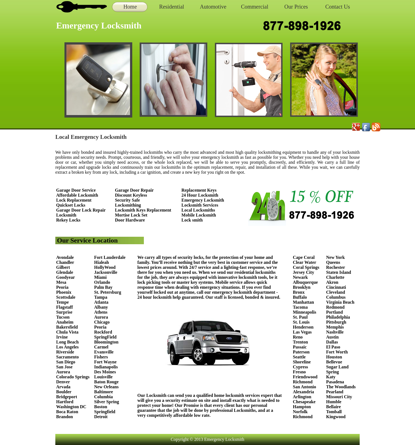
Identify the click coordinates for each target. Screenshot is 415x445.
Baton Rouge (106, 381)
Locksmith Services (199, 205)
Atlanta (101, 302)
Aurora (63, 371)
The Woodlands (341, 386)
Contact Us (337, 7)
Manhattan (303, 302)
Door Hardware (130, 220)
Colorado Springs (72, 376)
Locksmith (66, 215)
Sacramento (67, 357)
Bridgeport (66, 396)
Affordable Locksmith (77, 195)
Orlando (102, 282)
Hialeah (101, 262)
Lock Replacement (74, 200)
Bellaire (333, 406)
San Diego (65, 362)
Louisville (103, 376)
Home (130, 7)
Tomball (334, 411)
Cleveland (335, 292)
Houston (334, 357)
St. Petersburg (107, 292)
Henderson (303, 327)
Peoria (62, 287)
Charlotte (335, 277)
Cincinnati (336, 287)
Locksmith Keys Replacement (143, 210)
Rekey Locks (68, 220)
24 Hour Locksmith (199, 195)
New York (336, 257)
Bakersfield (67, 327)
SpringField (105, 337)
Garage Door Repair (134, 190)
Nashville (335, 332)
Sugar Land (337, 367)
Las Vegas (302, 332)
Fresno (299, 371)
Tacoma (300, 307)
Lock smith (192, 220)
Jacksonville (105, 272)
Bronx (299, 292)
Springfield (104, 411)
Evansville (103, 352)
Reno (298, 337)
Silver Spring (107, 401)
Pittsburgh (336, 322)
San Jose (64, 367)
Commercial (254, 7)
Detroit (101, 416)
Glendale (64, 272)
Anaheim (64, 322)
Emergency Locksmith (202, 200)
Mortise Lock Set (131, 215)
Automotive (213, 7)
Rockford (103, 332)
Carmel (101, 347)
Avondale (65, 257)
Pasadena (335, 381)
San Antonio (304, 386)
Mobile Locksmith (198, 215)
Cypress (300, 367)
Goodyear (66, 277)
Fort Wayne (105, 362)
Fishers (101, 357)
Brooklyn (302, 287)
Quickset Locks (70, 205)
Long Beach (67, 342)
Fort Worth (337, 352)
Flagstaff (64, 307)
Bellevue (334, 362)
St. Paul (301, 317)
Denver (63, 381)
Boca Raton (67, 411)
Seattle (299, 357)
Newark (300, 277)
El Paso (333, 347)
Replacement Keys (199, 190)
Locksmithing (128, 205)
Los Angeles (67, 347)
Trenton (300, 342)
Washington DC (71, 406)
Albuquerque (305, 282)
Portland (334, 312)
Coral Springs (306, 267)
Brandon (64, 416)
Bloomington (106, 342)
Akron (332, 282)
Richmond (303, 381)
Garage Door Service (76, 190)
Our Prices (296, 7)
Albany (101, 307)
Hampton (302, 406)
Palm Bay (103, 287)
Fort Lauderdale (109, 257)
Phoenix (63, 292)
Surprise (64, 312)
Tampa (100, 297)
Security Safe (127, 200)
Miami (100, 277)
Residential (171, 7)
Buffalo (300, 297)
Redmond (335, 307)
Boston (100, 406)
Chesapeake (304, 401)
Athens (100, 312)
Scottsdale (65, 297)
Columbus (336, 297)
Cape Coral (304, 257)
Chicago (102, 322)
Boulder (63, 391)
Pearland (334, 391)
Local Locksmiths (198, 210)
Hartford (64, 401)
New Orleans (106, 386)
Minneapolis (304, 312)
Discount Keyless (131, 195)
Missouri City (339, 396)
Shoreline (302, 362)
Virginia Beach (340, 302)
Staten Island (338, 272)
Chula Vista (67, 332)
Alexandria (303, 391)
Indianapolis (106, 367)
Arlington (302, 396)
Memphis (335, 327)
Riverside (65, 352)
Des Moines (105, 371)
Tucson (62, 317)
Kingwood (336, 416)
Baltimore (103, 391)
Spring (332, 371)
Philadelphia (338, 317)
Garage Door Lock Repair (81, 210)
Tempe (62, 302)
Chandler (65, 262)
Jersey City (303, 272)
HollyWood (104, 267)
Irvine (62, 337)
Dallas (332, 342)
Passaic (300, 347)
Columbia (103, 396)
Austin (332, 337)
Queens (333, 262)
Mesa (61, 282)
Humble (333, 401)
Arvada (63, 386)
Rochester (335, 267)
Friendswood (305, 376)
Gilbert (63, 267)
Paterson (301, 352)
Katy (331, 376)
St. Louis (301, 322)
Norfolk (300, 411)
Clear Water (304, 262)
